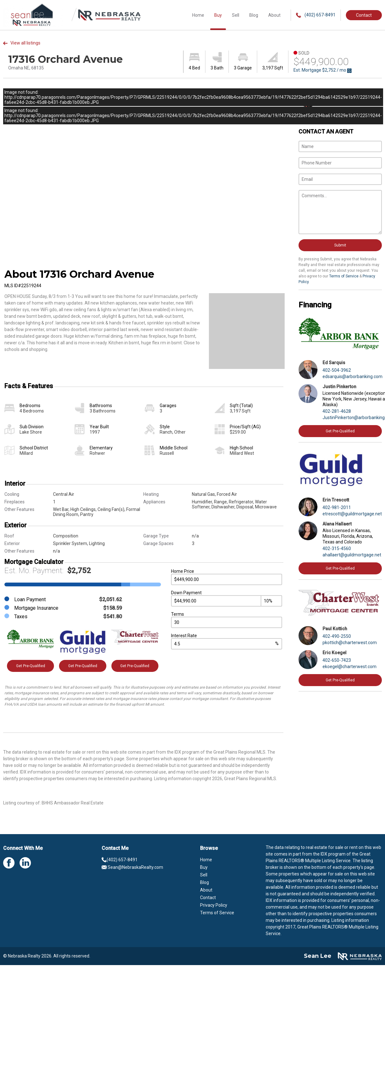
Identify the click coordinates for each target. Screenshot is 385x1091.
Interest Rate (184, 635)
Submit (340, 245)
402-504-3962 (337, 370)
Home (198, 15)
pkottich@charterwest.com (350, 642)
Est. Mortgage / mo (322, 70)
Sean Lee (317, 955)
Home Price (182, 571)
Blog (253, 15)
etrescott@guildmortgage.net (352, 513)
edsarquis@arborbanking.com (352, 376)
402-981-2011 (337, 507)
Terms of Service (343, 276)
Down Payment (186, 592)
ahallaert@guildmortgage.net (352, 554)
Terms (177, 614)
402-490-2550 (337, 636)
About (274, 15)
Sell (235, 15)
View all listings (21, 42)
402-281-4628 (337, 411)
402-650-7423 (337, 660)
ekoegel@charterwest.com (349, 666)
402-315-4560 (337, 548)
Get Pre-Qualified (30, 666)
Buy (218, 15)
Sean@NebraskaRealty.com (132, 867)
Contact (364, 15)
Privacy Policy (213, 905)
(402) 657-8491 (315, 15)
